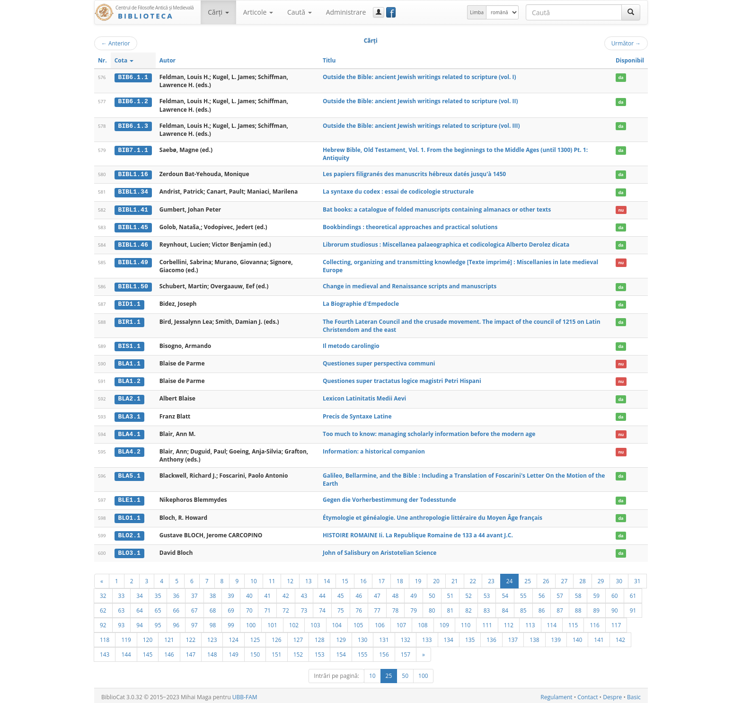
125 (255, 637)
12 (290, 578)
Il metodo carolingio (351, 344)
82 (468, 607)
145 (147, 651)
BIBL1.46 (133, 244)
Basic (634, 694)
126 (276, 637)
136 (491, 637)
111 (487, 622)
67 (194, 607)
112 (508, 622)
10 (253, 578)
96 (176, 622)
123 (212, 637)
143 (104, 651)
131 (384, 637)
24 (509, 578)
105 (358, 622)
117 (616, 622)
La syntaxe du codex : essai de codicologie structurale (398, 191)
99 (231, 622)
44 (322, 592)
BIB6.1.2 (133, 101)
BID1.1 (129, 303)
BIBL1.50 (133, 285)
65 (158, 607)
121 (169, 637)
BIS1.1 (129, 344)
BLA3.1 (129, 414)
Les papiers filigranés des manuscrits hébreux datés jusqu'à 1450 (414, 174)
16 (363, 578)
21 (454, 578)
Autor (167, 60)
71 (267, 607)
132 (405, 637)
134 (448, 637)
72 (286, 607)
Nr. (102, 60)
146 (169, 651)
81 (450, 607)
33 (121, 592)
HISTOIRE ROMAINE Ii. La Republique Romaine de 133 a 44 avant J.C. (418, 532)
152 (298, 651)
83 (487, 607)
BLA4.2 (129, 449)
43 (304, 592)
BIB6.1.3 (133, 126)
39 (231, 592)
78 (395, 607)
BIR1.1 (129, 320)
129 (340, 637)
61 (633, 592)
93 (121, 622)
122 (190, 637)
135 (470, 637)
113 (530, 622)
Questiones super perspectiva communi (379, 362)
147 (190, 651)
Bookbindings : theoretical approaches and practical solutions (410, 226)
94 (139, 622)
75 (340, 607)
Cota (124, 60)
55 (523, 592)
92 (103, 622)
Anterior (115, 43)
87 (559, 607)
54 (505, 592)
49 (413, 592)
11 (272, 578)
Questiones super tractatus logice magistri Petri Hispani (402, 379)
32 (103, 592)
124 (233, 637)
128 (319, 637)
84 (505, 607)
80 (432, 607)
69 (231, 607)
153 (319, 651)
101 (272, 622)
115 (573, 622)
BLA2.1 (129, 397)
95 (158, 622)
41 (267, 592)
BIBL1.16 (133, 174)
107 (401, 622)
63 (121, 607)
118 (104, 637)
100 (251, 622)
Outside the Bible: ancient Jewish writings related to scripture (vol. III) (421, 126)
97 (194, 622)
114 (551, 622)
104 (337, 622)
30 (619, 578)
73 (304, 607)
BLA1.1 (129, 362)
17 (381, 578)
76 (359, 607)
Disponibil (630, 60)
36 (176, 592)
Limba (477, 12)
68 (213, 607)
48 (395, 592)
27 (564, 578)
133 (427, 637)
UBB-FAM (244, 694)
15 (345, 578)
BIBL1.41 (133, 209)
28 (582, 578)
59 (596, 592)
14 (327, 578)
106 (379, 622)
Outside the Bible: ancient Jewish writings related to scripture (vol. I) (419, 77)
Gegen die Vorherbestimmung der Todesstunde (389, 498)
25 (527, 578)
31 (637, 578)
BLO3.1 (129, 550)
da (620, 77)
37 (194, 592)
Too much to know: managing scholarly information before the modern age (429, 431)
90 (614, 607)
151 (276, 651)
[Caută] (630, 12)
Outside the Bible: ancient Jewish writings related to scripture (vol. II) (420, 101)
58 (578, 592)
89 (596, 607)
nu (621, 209)
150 (255, 651)
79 (413, 607)
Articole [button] (258, 12)
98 (213, 622)
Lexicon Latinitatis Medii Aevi (364, 397)
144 (126, 651)
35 (158, 592)
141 (598, 637)
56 (542, 592)
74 (322, 607)
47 (377, 592)
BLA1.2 (129, 379)
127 (298, 637)
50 (432, 592)
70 (249, 607)
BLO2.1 (129, 532)
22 (473, 578)
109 (444, 622)
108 (422, 622)
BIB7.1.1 (133, 150)
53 (487, 592)
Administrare (346, 12)
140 (577, 637)
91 (633, 607)
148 (212, 651)
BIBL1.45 (133, 226)
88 (578, 607)
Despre (612, 694)
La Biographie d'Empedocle (361, 303)
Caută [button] (299, 12)
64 (139, 607)
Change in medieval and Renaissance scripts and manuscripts (409, 285)
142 (620, 637)
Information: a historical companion (374, 449)
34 (139, 592)
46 (359, 592)
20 (436, 578)
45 (340, 592)
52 (468, 592)
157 (405, 651)
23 (491, 578)
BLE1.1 (129, 498)
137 (513, 637)
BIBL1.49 (133, 261)
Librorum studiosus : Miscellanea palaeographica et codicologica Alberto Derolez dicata (446, 244)
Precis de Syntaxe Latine (357, 414)
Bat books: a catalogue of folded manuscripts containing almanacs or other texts (437, 209)
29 (601, 578)
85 (523, 607)
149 (233, 651)
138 (534, 637)
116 (594, 622)
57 (559, 592)
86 (542, 607)
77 (377, 607)
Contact (587, 694)
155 (362, 651)
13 (308, 578)
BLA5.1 (129, 473)
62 (103, 607)
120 (147, 637)
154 (340, 651)
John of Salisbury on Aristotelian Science (380, 550)
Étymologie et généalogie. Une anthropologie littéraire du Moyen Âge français (432, 515)
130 (362, 637)
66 (176, 607)
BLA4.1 (129, 431)
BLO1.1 (129, 515)
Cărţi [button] (218, 12)
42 (286, 592)
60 (614, 592)
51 (450, 592)
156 (384, 651)
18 (400, 578)
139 (556, 637)
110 (465, 622)
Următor (626, 43)
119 (126, 637)
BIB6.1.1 (133, 77)
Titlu (329, 60)
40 (249, 592)
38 (213, 592)
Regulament (556, 694)
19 (418, 578)
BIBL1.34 (133, 191)
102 (294, 622)
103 (315, 622)
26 (546, 578)
